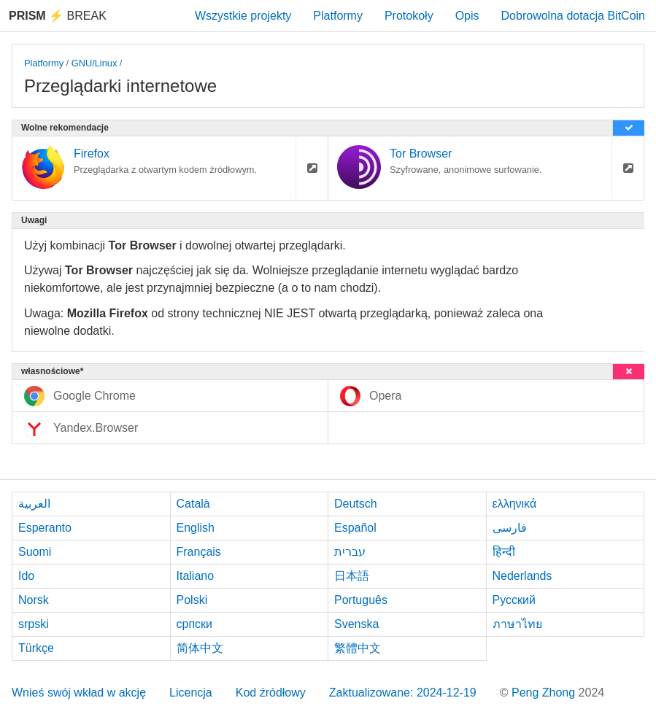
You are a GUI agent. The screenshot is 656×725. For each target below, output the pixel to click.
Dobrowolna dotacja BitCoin (573, 15)
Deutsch (355, 503)
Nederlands (522, 576)
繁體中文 (357, 648)
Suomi (34, 552)
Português (360, 600)
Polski (192, 600)
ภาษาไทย (517, 624)
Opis (467, 15)
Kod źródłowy (271, 692)
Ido (26, 576)
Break (58, 15)
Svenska (356, 624)
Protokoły (409, 15)
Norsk (33, 600)
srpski (33, 624)
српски (195, 624)
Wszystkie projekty (243, 15)
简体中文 (200, 648)
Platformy (338, 15)
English (196, 528)
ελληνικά (515, 503)
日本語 (351, 576)
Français (199, 552)
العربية (34, 503)
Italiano (196, 576)
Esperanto (45, 528)
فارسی (510, 528)
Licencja (190, 692)
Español (355, 528)
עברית (350, 552)
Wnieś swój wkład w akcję (79, 692)
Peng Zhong (545, 692)
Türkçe (36, 648)
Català (193, 503)
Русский (514, 600)
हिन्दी (504, 552)
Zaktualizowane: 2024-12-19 (402, 692)
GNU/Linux (94, 63)
